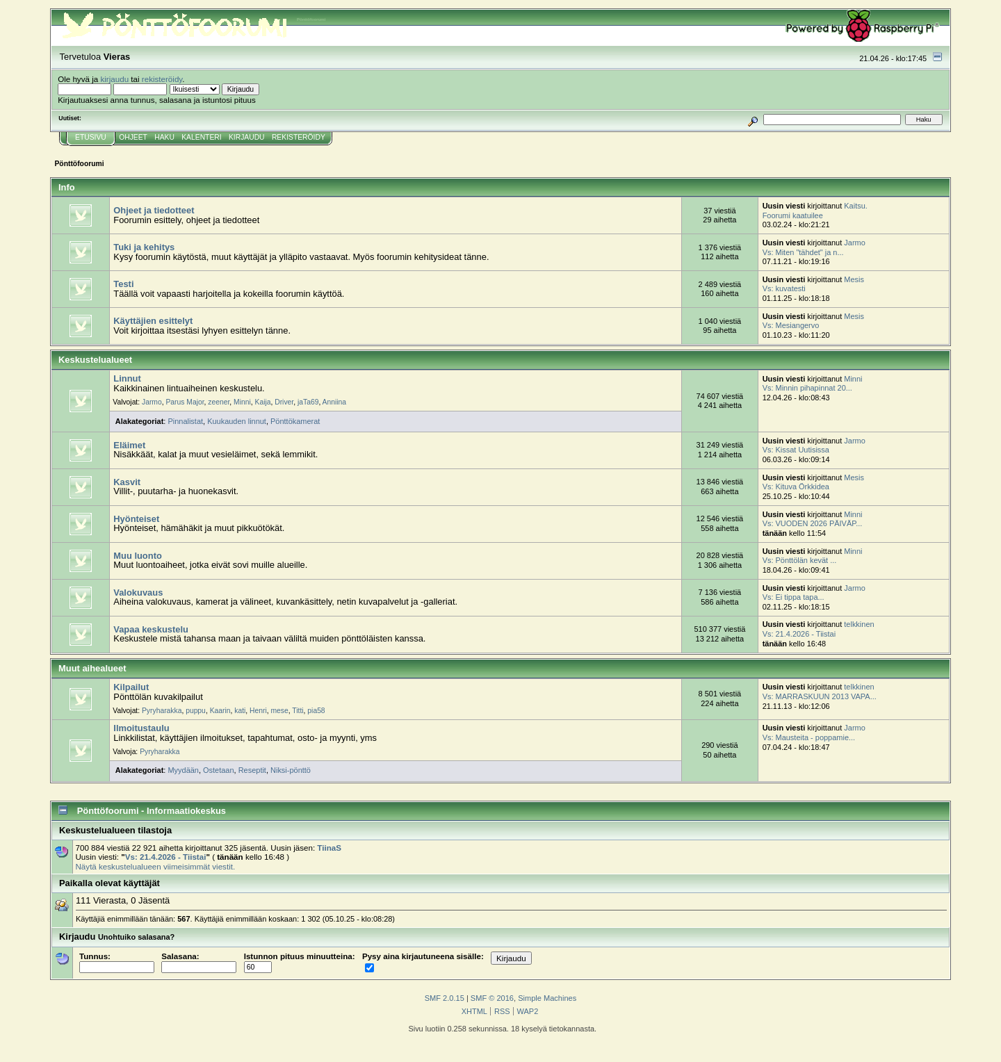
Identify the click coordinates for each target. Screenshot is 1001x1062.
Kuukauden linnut (236, 421)
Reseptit (252, 770)
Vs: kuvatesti (784, 288)
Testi (123, 284)
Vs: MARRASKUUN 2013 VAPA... (820, 696)
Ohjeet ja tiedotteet (153, 210)
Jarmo (854, 242)
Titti (297, 710)
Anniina (334, 402)
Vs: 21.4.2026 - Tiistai (799, 634)
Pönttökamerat (295, 421)
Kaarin (220, 710)
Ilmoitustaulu (141, 728)
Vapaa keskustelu (150, 629)
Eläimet (129, 445)
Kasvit (126, 482)
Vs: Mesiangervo (791, 325)
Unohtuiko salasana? (136, 937)
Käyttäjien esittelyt (153, 321)
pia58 (316, 710)
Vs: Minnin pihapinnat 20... (807, 388)
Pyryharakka (161, 710)
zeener (218, 402)
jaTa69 (308, 402)
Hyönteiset (136, 519)
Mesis (854, 279)
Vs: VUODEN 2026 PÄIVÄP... (813, 523)
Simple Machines (547, 998)
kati (239, 710)
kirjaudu (114, 78)
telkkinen (859, 624)
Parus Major (184, 402)
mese (279, 710)
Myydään (183, 770)
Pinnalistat (185, 421)
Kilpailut (131, 687)
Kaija (263, 402)
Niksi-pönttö (290, 770)
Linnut (126, 378)
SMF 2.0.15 (444, 998)
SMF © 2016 (492, 998)
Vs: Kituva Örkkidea (796, 486)
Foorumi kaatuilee (793, 215)
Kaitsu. (856, 206)
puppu (196, 710)
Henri (258, 710)
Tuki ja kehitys (143, 247)
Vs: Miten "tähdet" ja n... (803, 252)
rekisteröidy (162, 78)
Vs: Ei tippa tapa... (793, 597)
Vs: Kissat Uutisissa (796, 450)
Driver (284, 402)
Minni (242, 402)
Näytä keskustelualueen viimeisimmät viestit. (155, 866)
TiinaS (329, 847)
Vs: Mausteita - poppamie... (809, 737)
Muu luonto (137, 555)
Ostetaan (218, 770)
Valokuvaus (138, 592)
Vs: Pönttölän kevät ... (800, 560)
